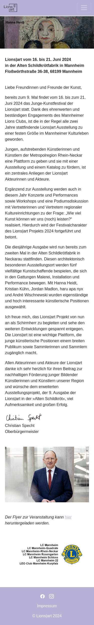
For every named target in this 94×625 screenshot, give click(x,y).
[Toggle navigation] (84, 8)
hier (68, 517)
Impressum (47, 606)
